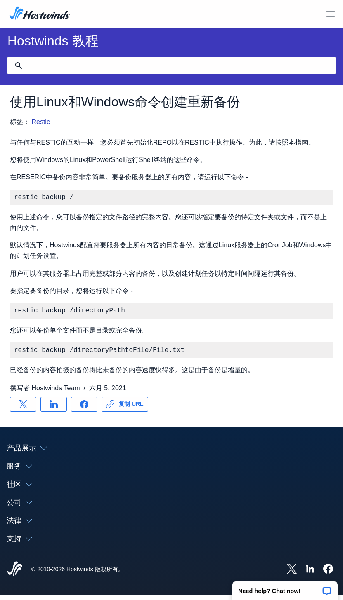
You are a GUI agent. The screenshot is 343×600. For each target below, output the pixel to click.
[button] (285, 588)
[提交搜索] (18, 65)
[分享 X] (23, 409)
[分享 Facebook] (84, 409)
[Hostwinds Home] (15, 574)
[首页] (39, 14)
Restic (40, 121)
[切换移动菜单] (330, 14)
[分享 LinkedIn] (53, 409)
